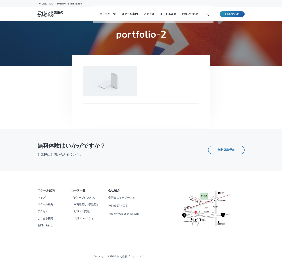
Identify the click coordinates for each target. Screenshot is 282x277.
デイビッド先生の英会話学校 (50, 16)
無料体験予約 (226, 161)
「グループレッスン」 (84, 209)
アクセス (43, 223)
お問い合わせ (232, 16)
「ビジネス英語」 (81, 223)
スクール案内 (45, 216)
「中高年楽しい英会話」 (85, 216)
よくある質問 (45, 230)
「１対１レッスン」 (82, 230)
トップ (41, 209)
